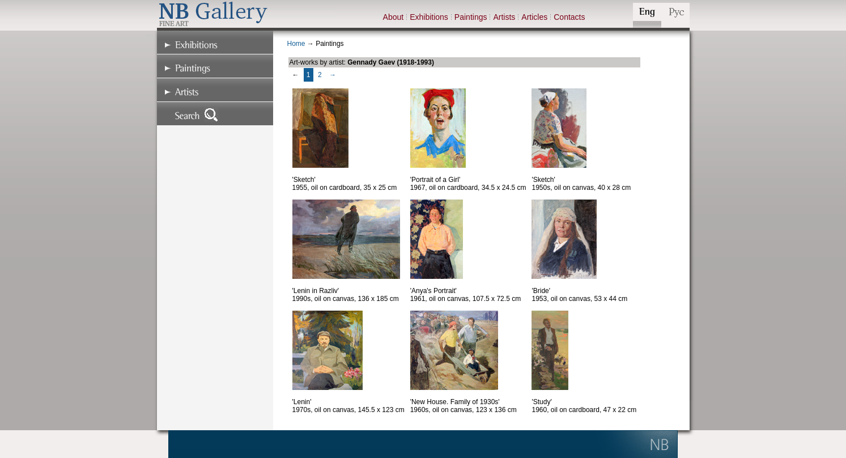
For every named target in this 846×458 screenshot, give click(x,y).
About (393, 17)
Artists (504, 17)
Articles (534, 17)
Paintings (470, 17)
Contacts (569, 17)
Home (296, 44)
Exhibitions (429, 17)
